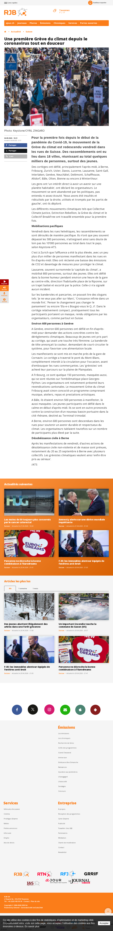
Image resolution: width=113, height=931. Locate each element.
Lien (9, 156)
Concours (62, 791)
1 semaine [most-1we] (22, 588)
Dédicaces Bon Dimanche (68, 762)
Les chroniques (64, 738)
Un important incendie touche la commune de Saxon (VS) (77, 625)
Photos (33, 23)
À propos (61, 809)
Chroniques (59, 23)
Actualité (16, 31)
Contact (61, 847)
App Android (95, 710)
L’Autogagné (63, 777)
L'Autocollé (62, 781)
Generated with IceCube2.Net (32, 907)
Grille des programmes (67, 748)
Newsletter (62, 852)
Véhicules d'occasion (12, 809)
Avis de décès (9, 843)
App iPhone (80, 710)
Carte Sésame (63, 819)
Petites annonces (10, 828)
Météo (6, 823)
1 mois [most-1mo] (35, 588)
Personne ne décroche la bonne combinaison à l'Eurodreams (22, 562)
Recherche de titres (66, 743)
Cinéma (7, 814)
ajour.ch (10, 23)
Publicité (61, 823)
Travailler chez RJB (65, 828)
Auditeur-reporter (97, 3)
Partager (11, 145)
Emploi (6, 838)
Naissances (62, 767)
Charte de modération (67, 843)
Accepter (104, 923)
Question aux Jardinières (67, 772)
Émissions (45, 23)
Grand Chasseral (64, 753)
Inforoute (7, 833)
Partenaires (62, 833)
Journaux (22, 23)
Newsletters (65, 710)
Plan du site (35, 901)
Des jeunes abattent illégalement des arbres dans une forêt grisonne (26, 625)
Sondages (62, 786)
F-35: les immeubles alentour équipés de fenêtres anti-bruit (81, 562)
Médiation (62, 838)
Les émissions (63, 733)
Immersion (62, 757)
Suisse (29, 31)
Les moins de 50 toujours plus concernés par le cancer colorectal (27, 521)
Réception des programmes (69, 814)
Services (72, 23)
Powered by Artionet (11, 907)
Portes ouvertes (88, 23)
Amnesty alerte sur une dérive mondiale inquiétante (82, 521)
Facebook (17, 710)
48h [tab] (10, 588)
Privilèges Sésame (11, 819)
